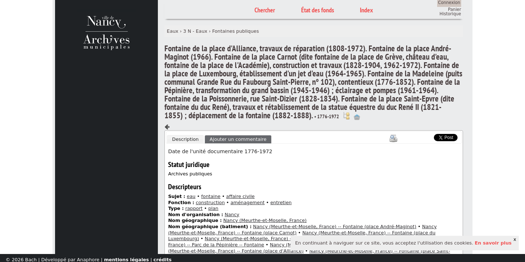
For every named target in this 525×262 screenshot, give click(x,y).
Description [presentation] (185, 139)
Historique (450, 13)
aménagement (247, 202)
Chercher (264, 10)
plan (213, 208)
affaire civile (240, 196)
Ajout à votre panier (357, 117)
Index (366, 10)
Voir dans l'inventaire (346, 115)
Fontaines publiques (235, 31)
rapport (193, 208)
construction (210, 202)
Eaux (173, 31)
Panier (454, 9)
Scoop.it (422, 136)
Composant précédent (167, 127)
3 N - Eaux (195, 31)
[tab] (185, 139)
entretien (280, 202)
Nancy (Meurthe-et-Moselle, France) (265, 220)
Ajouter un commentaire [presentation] (238, 139)
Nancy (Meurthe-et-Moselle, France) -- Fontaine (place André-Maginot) (334, 226)
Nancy (232, 214)
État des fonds (317, 10)
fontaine (211, 196)
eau (191, 196)
